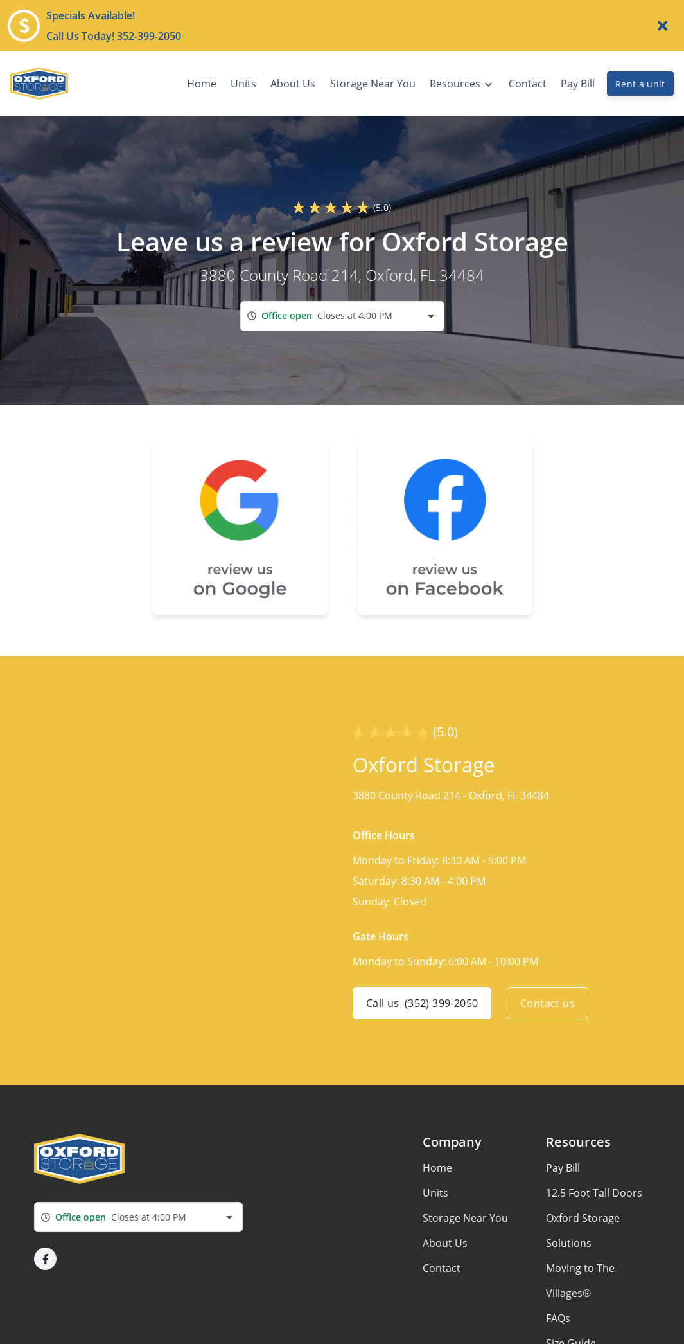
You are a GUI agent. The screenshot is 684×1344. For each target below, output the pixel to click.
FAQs (558, 1318)
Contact (441, 1268)
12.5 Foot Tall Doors (594, 1193)
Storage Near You (465, 1218)
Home (437, 1168)
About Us (445, 1243)
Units (435, 1193)
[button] (45, 1259)
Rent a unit (640, 84)
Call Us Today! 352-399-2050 (113, 36)
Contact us (547, 1003)
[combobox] (342, 316)
